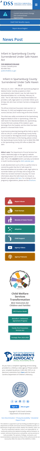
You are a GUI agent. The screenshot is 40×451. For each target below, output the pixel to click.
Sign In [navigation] (14, 406)
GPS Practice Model (20, 311)
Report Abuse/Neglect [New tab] (20, 28)
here (20, 178)
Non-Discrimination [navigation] (8, 418)
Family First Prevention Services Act (20, 329)
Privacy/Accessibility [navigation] (23, 418)
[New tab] (12, 401)
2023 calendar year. (27, 161)
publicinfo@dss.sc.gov (8, 71)
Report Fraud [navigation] (20, 420)
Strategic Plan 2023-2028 (20, 337)
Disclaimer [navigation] (34, 418)
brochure (32, 180)
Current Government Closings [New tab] (24, 13)
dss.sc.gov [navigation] (25, 406)
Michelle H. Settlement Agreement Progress (20, 320)
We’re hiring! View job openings (24, 11)
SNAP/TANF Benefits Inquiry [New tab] (19, 22)
